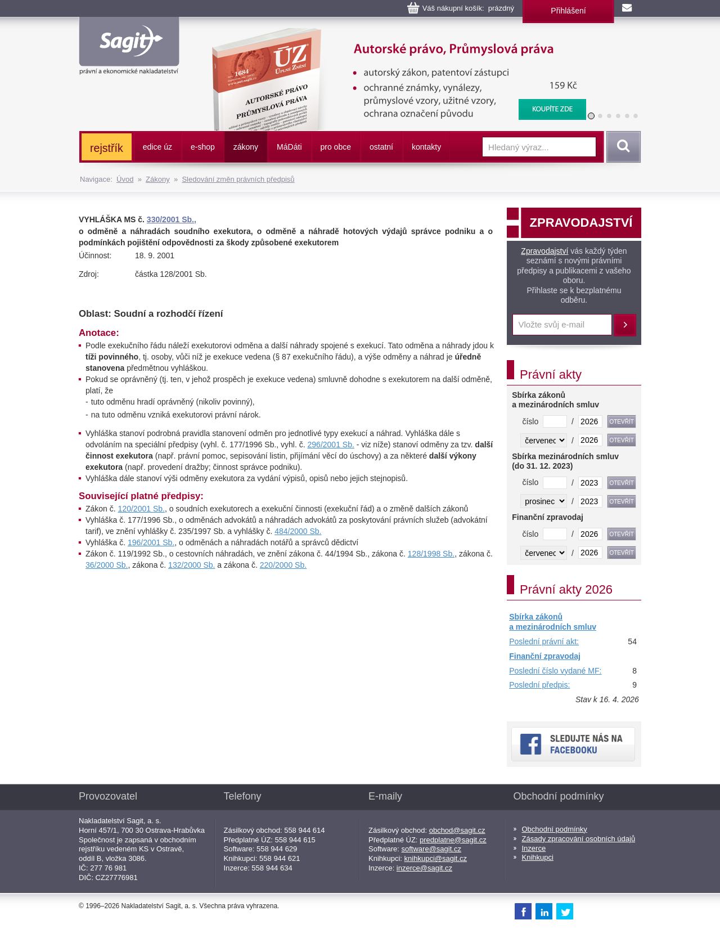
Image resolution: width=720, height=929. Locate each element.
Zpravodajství (544, 250)
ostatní (381, 146)
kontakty (426, 146)
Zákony (158, 179)
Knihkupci (538, 857)
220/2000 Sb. (283, 564)
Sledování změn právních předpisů (238, 179)
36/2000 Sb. (107, 564)
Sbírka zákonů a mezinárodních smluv (552, 621)
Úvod (124, 179)
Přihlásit (625, 325)
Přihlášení (568, 10)
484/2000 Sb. (297, 531)
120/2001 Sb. (141, 508)
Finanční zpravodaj (544, 656)
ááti (289, 146)
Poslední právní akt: (544, 641)
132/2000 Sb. (191, 564)
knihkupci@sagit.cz (435, 858)
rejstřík (106, 148)
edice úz (157, 146)
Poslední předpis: (539, 684)
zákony (245, 146)
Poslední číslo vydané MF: (555, 670)
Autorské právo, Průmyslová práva (392, 33)
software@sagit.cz (431, 849)
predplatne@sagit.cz (453, 840)
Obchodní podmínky (554, 829)
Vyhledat (621, 146)
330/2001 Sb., (171, 219)
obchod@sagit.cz (457, 830)
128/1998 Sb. (431, 553)
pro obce (336, 146)
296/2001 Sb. (331, 444)
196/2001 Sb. (151, 542)
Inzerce (534, 848)
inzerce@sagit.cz (424, 868)
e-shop (203, 146)
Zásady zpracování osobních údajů (579, 838)
